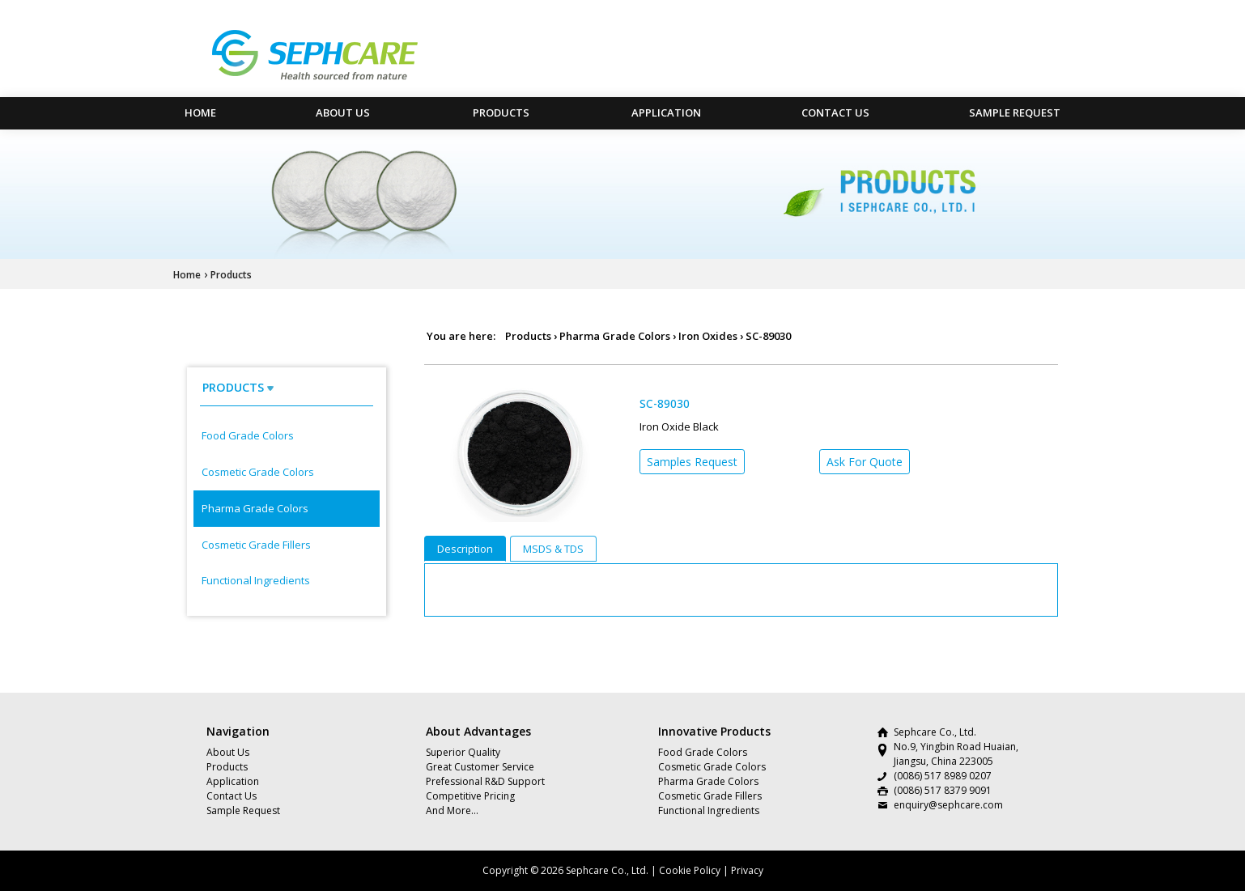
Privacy (747, 870)
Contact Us (835, 112)
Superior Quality (463, 752)
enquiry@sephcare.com (948, 805)
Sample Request (1014, 112)
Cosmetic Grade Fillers (256, 544)
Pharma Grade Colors (255, 508)
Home (187, 275)
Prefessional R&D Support (485, 781)
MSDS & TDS (553, 548)
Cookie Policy (689, 870)
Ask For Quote (864, 461)
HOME (200, 112)
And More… (452, 810)
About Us (343, 112)
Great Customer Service (480, 767)
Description (465, 548)
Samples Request (692, 461)
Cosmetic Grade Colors (258, 472)
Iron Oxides (707, 336)
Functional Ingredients (256, 580)
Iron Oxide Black (679, 426)
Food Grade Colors (248, 435)
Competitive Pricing (470, 796)
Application (666, 112)
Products (501, 112)
